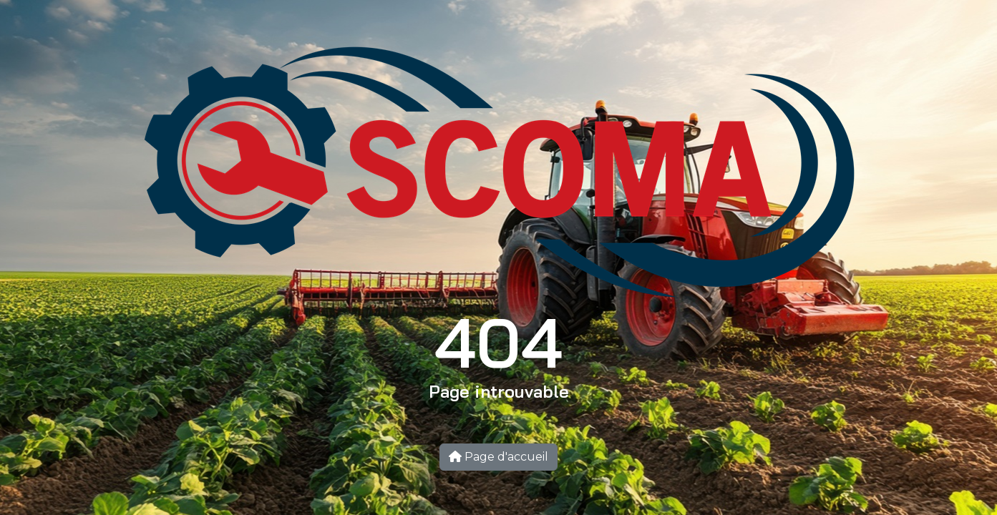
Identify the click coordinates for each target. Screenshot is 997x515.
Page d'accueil (498, 457)
